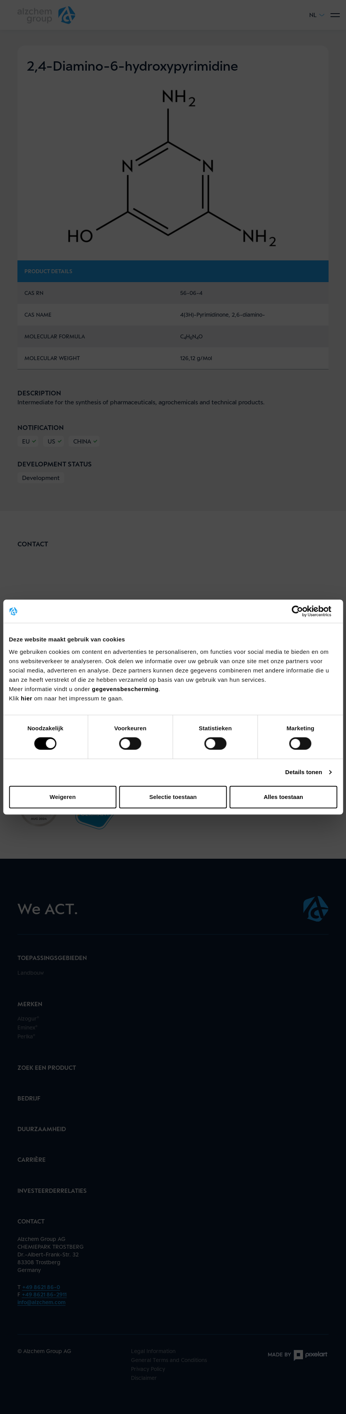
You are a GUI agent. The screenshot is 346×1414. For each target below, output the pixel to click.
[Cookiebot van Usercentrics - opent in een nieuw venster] (303, 611)
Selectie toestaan (173, 797)
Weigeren (63, 797)
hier (27, 698)
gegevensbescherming (125, 689)
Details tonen (303, 772)
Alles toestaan (283, 797)
